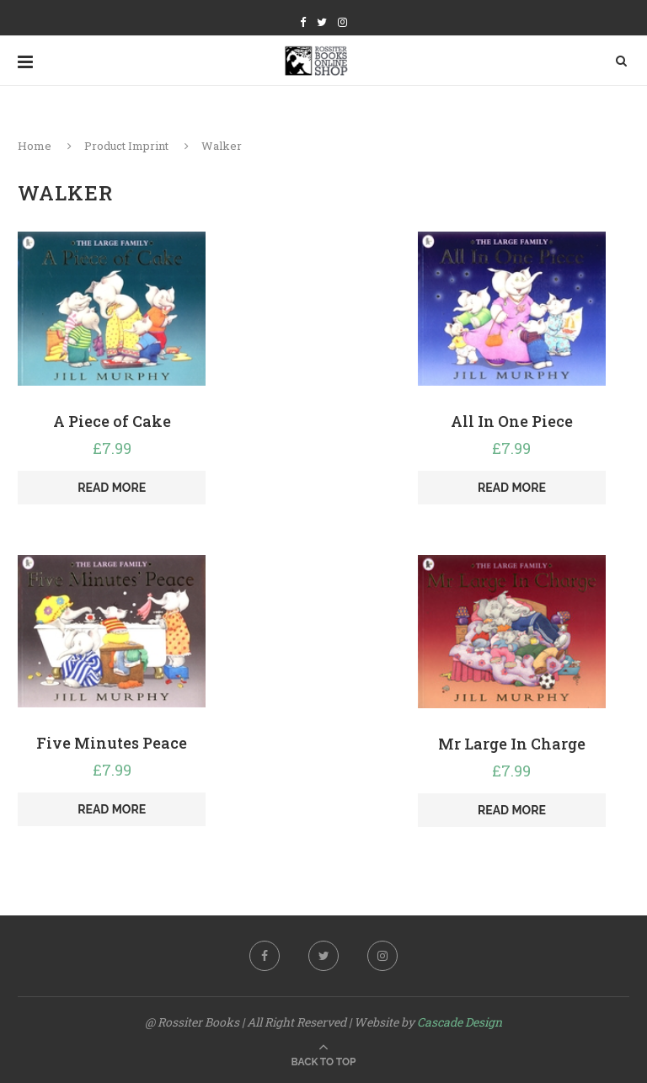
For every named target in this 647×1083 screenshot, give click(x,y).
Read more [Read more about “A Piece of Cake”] (112, 487)
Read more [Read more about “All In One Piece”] (512, 487)
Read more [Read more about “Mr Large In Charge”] (512, 810)
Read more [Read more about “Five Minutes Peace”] (112, 809)
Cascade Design (459, 1022)
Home (34, 145)
